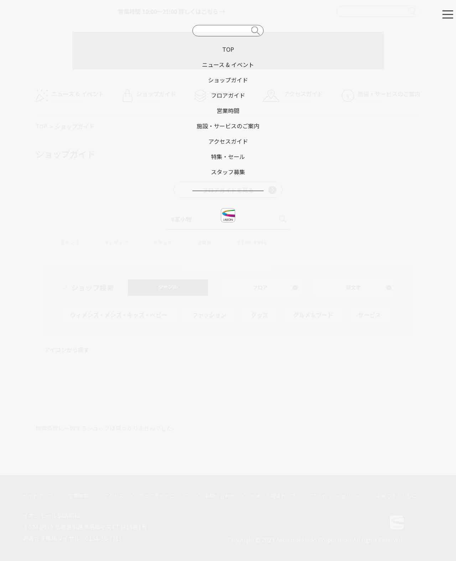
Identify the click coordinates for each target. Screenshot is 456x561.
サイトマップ (38, 495)
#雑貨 (205, 242)
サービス (369, 314)
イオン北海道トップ (272, 495)
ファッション (209, 314)
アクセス (114, 495)
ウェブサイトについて (164, 495)
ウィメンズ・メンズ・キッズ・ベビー (118, 314)
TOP (41, 126)
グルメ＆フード (313, 314)
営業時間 (78, 495)
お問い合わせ (220, 495)
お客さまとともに (396, 495)
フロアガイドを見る (239, 190)
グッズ (259, 314)
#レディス (117, 242)
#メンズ (70, 242)
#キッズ (163, 242)
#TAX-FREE (252, 242)
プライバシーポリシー (336, 495)
